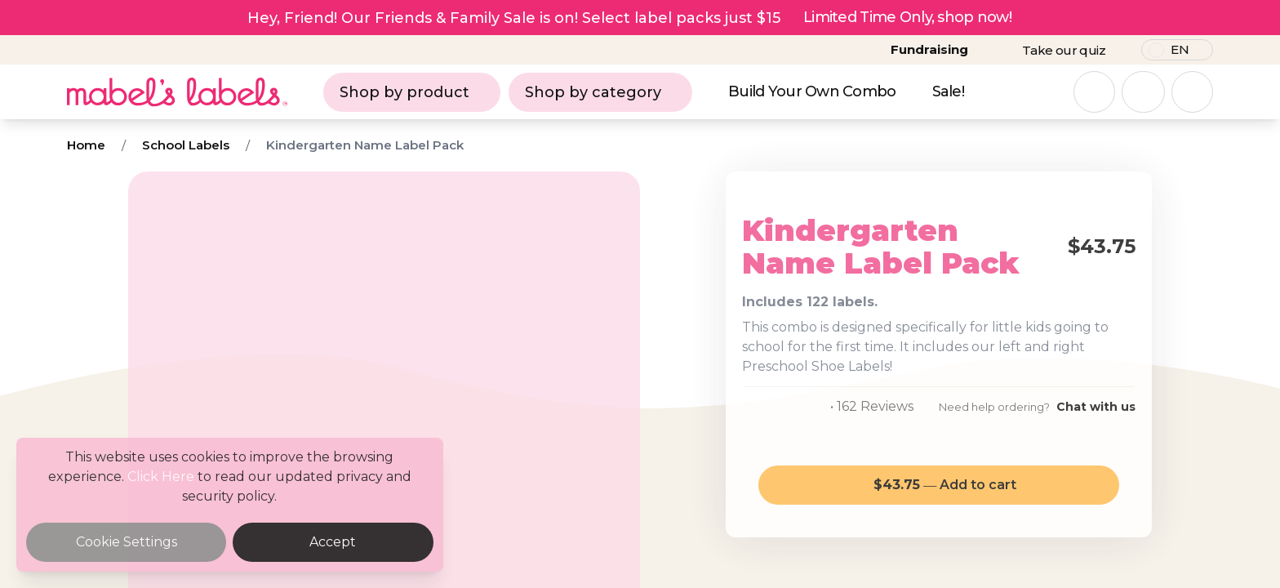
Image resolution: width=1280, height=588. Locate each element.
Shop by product (412, 92)
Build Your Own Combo (812, 91)
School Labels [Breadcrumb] (185, 145)
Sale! (948, 91)
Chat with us (1096, 406)
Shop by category (600, 92)
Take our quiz (1063, 50)
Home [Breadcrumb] (86, 145)
